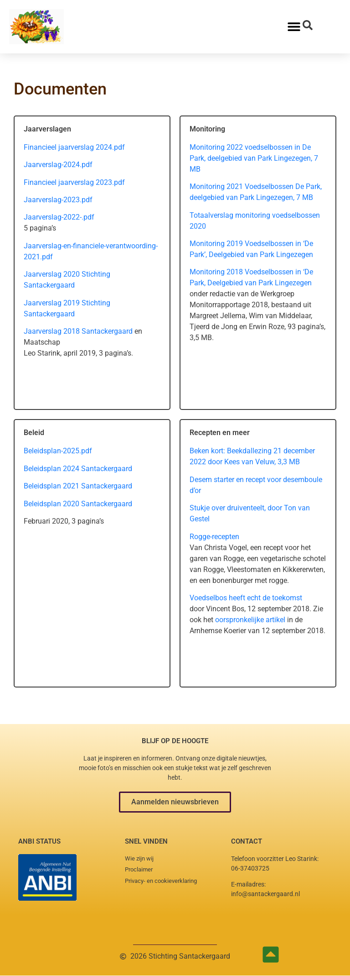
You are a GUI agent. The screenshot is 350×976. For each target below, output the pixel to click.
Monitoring (208, 243)
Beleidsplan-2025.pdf (58, 450)
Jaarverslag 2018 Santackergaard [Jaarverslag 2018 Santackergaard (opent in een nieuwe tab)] (79, 331)
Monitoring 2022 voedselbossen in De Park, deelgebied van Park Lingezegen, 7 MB (254, 158)
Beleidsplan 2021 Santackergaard (78, 486)
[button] (175, 802)
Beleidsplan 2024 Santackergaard (78, 468)
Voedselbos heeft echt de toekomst (246, 597)
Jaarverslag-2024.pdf (58, 164)
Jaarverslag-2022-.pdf (59, 217)
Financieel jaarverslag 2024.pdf (74, 147)
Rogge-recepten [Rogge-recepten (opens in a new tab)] (214, 536)
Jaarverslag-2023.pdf (58, 199)
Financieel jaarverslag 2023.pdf (74, 182)
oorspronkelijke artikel (251, 619)
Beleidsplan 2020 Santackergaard (78, 503)
